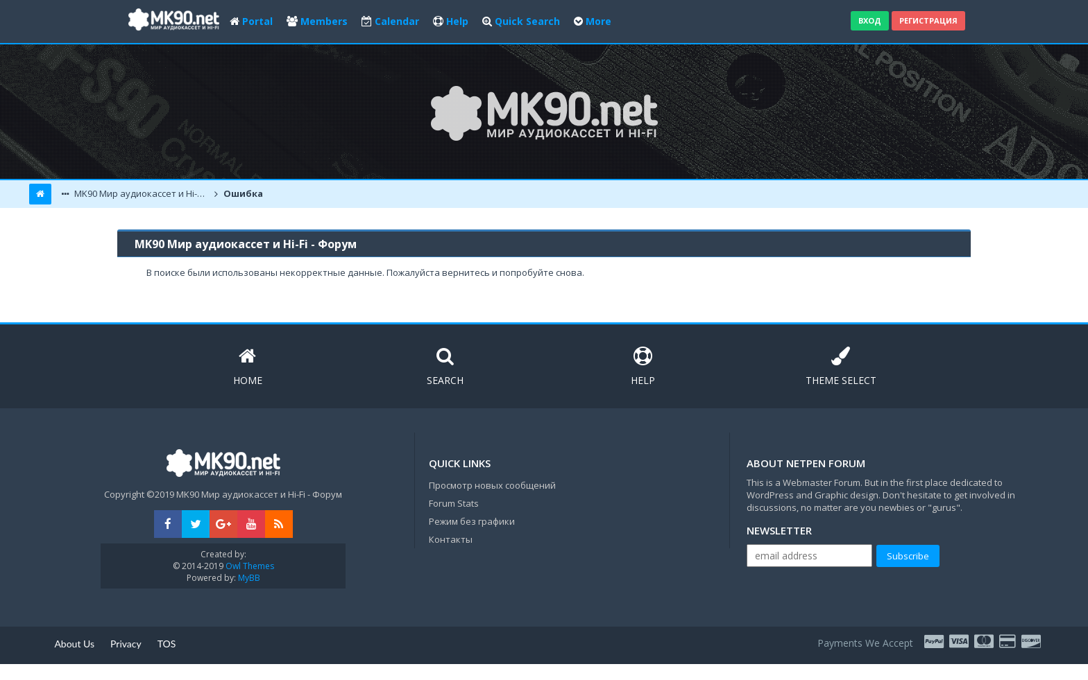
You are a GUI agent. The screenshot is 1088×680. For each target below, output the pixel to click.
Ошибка (242, 193)
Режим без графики (472, 521)
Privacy (126, 644)
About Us (74, 644)
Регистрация (928, 20)
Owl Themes (248, 566)
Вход (869, 20)
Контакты (451, 539)
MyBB (249, 578)
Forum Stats (454, 503)
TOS (167, 644)
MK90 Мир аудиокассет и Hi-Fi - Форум (141, 193)
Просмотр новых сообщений (492, 485)
